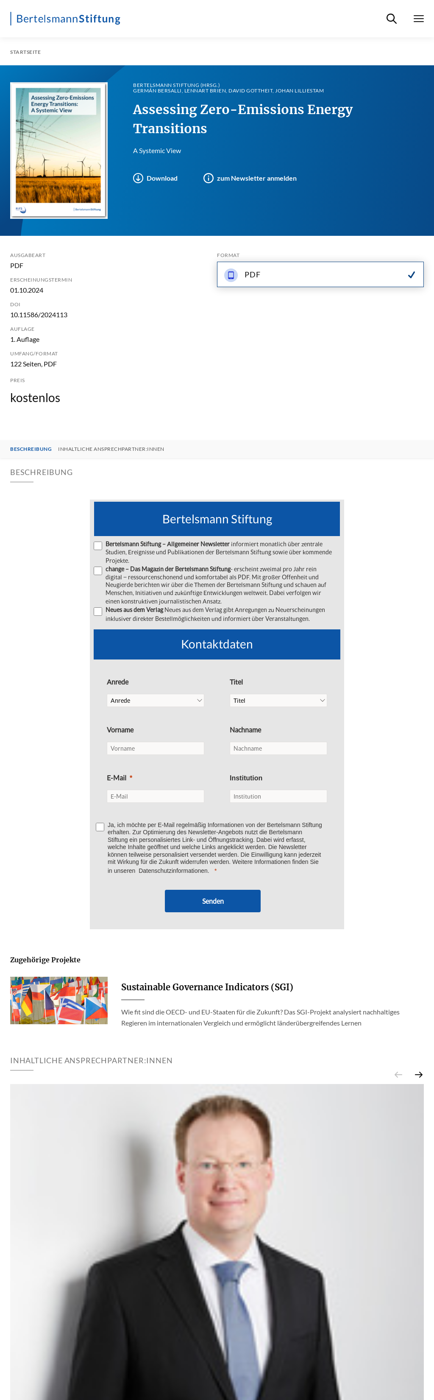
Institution (246, 777)
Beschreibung (31, 449)
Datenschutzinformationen (173, 869)
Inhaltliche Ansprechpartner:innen (111, 449)
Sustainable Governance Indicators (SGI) (207, 986)
